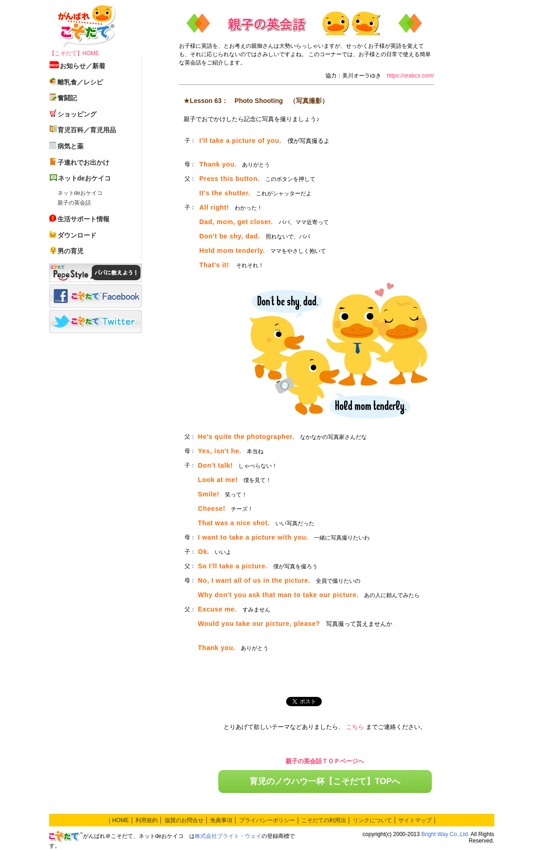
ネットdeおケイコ (79, 193)
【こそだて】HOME (74, 53)
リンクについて (372, 820)
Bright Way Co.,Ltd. (446, 834)
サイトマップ (415, 820)
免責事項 (221, 820)
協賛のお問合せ (184, 820)
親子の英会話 (74, 203)
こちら (355, 726)
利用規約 (146, 820)
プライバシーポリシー (267, 820)
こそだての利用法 (323, 820)
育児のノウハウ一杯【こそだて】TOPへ (324, 781)
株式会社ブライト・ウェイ (228, 836)
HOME (120, 820)
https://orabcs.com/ (410, 75)
